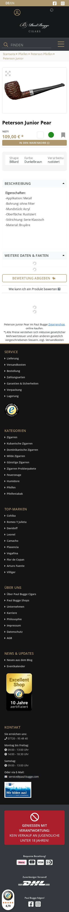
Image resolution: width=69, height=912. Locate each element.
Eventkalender (16, 666)
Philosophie (14, 619)
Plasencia (13, 547)
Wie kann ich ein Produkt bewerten (34, 289)
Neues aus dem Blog (19, 660)
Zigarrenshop (56, 324)
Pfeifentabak (15, 494)
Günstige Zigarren (18, 462)
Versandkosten (16, 365)
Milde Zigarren (16, 456)
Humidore (13, 481)
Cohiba (11, 516)
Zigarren (12, 437)
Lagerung (13, 396)
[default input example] (40, 134)
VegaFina (12, 553)
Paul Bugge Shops (18, 600)
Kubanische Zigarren (20, 443)
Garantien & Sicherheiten (22, 383)
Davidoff (12, 528)
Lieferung (13, 358)
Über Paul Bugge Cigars (21, 594)
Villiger (11, 572)
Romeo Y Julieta (16, 522)
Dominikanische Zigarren (22, 450)
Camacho (12, 541)
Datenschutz (15, 632)
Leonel (11, 534)
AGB (9, 638)
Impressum (14, 625)
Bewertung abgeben (33, 278)
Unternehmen (15, 607)
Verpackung (14, 390)
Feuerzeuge (14, 475)
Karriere (12, 613)
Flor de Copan (15, 559)
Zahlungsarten (16, 377)
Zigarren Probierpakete (21, 468)
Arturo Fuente (15, 566)
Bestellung (13, 371)
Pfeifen (11, 487)
